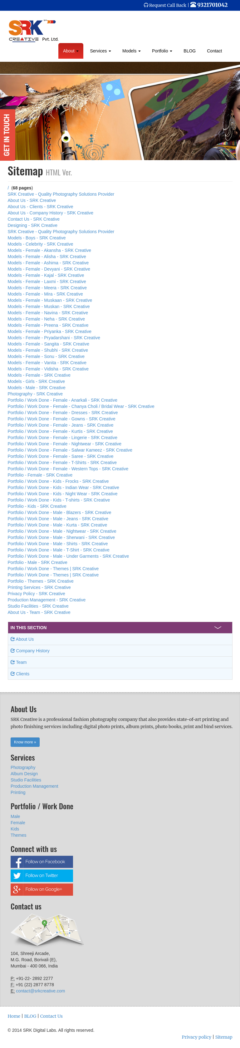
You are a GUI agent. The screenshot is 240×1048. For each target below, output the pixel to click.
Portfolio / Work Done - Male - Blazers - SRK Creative (59, 512)
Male (15, 816)
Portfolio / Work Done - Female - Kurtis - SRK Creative (60, 431)
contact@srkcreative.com (40, 990)
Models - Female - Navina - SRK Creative (48, 312)
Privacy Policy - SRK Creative (36, 593)
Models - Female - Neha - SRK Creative (46, 318)
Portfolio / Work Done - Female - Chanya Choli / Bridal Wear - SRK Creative (81, 406)
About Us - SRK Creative (32, 200)
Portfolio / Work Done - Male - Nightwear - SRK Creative (62, 531)
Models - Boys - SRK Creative (37, 237)
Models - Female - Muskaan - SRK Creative (50, 300)
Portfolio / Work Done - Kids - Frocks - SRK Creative (58, 481)
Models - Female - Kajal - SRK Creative (46, 275)
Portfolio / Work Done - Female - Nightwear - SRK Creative (65, 443)
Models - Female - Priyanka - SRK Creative (49, 331)
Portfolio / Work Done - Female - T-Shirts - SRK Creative (62, 462)
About (71, 50)
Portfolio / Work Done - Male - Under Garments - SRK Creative (68, 556)
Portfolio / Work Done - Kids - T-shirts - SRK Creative (59, 499)
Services (100, 50)
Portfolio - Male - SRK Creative (37, 562)
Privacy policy (196, 1037)
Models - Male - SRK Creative (37, 387)
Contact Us (51, 1016)
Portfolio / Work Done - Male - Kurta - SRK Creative (57, 524)
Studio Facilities (26, 779)
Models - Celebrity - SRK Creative (40, 244)
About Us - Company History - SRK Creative (51, 212)
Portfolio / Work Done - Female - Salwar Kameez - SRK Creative (70, 450)
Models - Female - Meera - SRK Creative (47, 287)
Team (19, 662)
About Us (22, 639)
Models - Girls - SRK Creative (36, 381)
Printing (18, 792)
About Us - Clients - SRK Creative (40, 206)
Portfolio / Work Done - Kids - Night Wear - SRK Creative (63, 493)
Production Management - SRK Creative (47, 599)
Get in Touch (7, 135)
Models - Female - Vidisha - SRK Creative (48, 368)
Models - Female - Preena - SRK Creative (48, 325)
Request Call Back (167, 5)
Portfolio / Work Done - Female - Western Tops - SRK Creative (68, 468)
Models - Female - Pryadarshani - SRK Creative (54, 337)
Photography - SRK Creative (35, 393)
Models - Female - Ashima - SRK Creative (48, 262)
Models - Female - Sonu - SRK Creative (46, 356)
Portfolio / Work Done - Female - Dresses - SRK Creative (63, 412)
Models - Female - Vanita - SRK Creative (47, 362)
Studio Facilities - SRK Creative (38, 606)
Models (131, 50)
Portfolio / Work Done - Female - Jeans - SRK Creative (61, 425)
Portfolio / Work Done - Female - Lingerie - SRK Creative (62, 437)
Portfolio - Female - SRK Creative (40, 475)
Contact (214, 50)
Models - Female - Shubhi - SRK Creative (48, 350)
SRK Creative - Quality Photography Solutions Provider (61, 194)
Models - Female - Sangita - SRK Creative (48, 343)
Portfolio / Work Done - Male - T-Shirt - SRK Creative (59, 549)
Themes (19, 835)
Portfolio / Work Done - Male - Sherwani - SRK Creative (61, 537)
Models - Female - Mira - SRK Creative (45, 293)
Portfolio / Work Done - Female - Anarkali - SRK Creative (62, 400)
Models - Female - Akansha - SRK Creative (49, 250)
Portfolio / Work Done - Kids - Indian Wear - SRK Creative (63, 487)
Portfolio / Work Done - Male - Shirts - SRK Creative (58, 543)
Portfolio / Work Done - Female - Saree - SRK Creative (61, 456)
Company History (30, 650)
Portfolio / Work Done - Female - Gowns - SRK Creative (61, 418)
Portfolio (162, 50)
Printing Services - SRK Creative (39, 587)
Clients (20, 673)
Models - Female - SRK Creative (39, 375)
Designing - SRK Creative (33, 225)
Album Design (24, 773)
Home (14, 1016)
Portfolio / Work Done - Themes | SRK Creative (53, 568)
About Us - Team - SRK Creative (39, 612)
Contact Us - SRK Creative (34, 219)
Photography (23, 767)
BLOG (190, 50)
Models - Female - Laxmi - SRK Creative (47, 281)
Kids (15, 828)
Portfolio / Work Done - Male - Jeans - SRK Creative (58, 518)
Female (18, 822)
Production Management (34, 786)
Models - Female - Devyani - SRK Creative (49, 269)
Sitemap (224, 1037)
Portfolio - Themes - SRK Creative (41, 581)
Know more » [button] (25, 742)
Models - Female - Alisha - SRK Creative (47, 256)
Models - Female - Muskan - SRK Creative (49, 306)
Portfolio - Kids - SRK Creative (37, 506)
